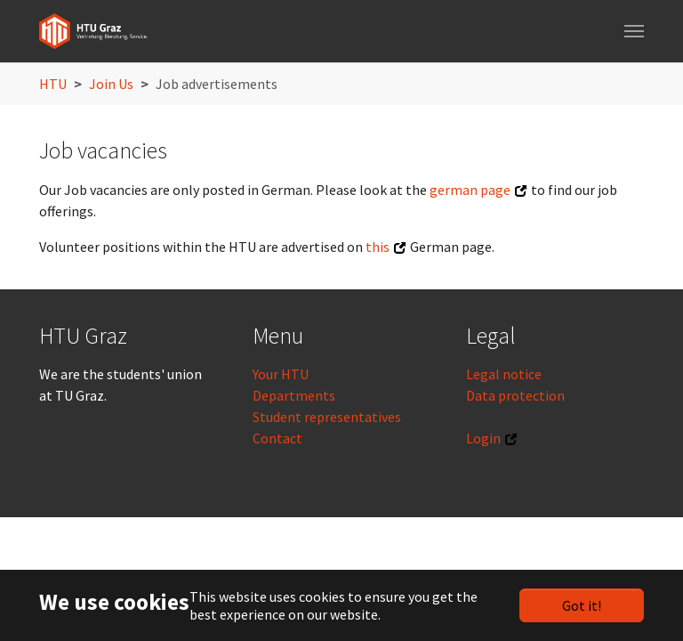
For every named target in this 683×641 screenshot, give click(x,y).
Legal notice (504, 374)
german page (470, 190)
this (378, 247)
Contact (277, 438)
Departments (294, 395)
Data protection (515, 395)
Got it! (581, 605)
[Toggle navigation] (634, 31)
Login (483, 438)
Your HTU (281, 374)
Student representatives (327, 417)
